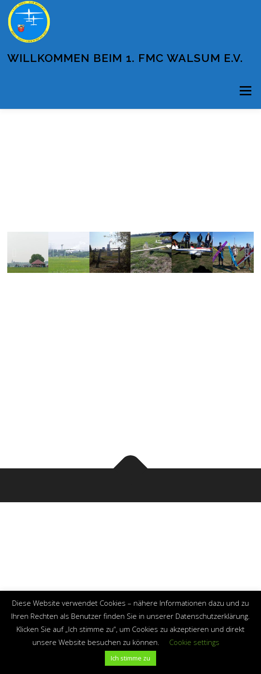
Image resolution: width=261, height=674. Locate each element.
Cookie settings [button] (194, 642)
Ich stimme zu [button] (130, 658)
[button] (14, 252)
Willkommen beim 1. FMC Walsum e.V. (125, 57)
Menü (245, 91)
